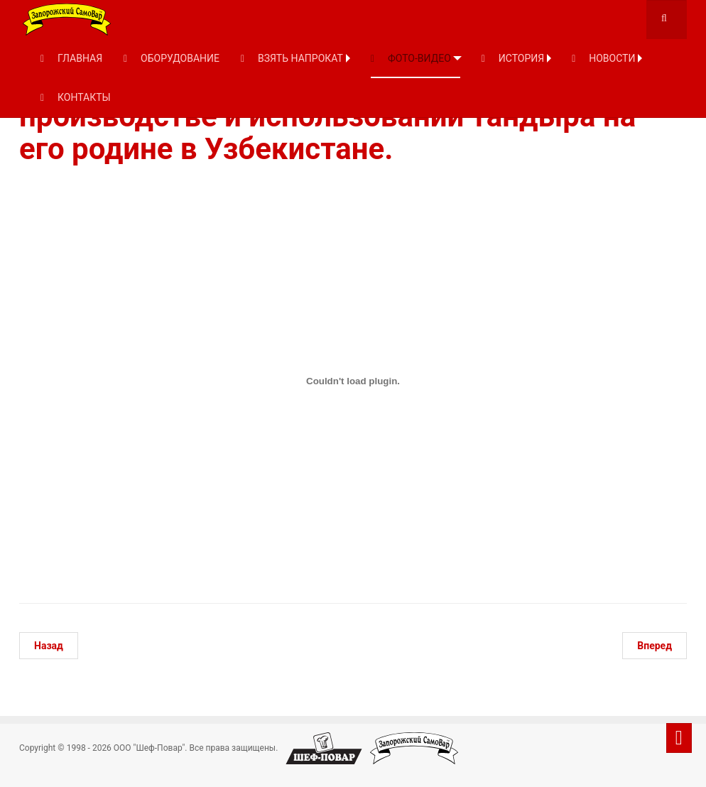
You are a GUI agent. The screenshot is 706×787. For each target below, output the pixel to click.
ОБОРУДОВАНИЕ (171, 58)
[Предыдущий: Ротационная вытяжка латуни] (48, 645)
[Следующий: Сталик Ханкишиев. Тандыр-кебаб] (654, 645)
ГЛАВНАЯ (71, 58)
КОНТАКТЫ (75, 97)
